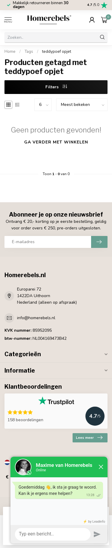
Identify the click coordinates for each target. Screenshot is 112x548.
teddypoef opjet (56, 51)
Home (10, 51)
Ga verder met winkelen (56, 142)
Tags (28, 51)
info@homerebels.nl (36, 318)
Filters (56, 87)
